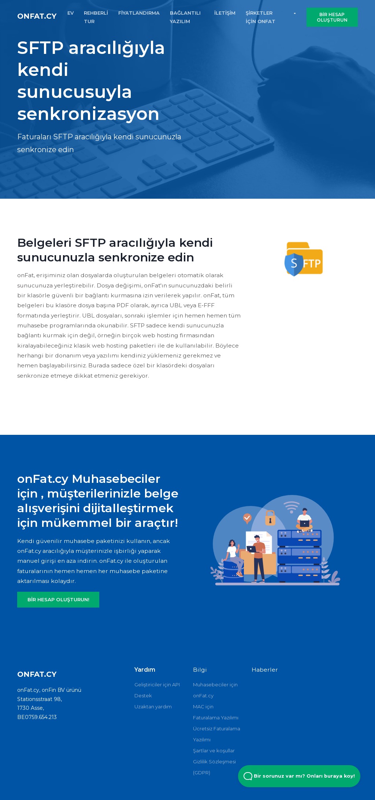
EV (70, 13)
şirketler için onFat (260, 17)
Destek (143, 695)
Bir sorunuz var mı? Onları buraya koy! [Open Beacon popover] (299, 776)
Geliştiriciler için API (157, 684)
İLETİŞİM (224, 13)
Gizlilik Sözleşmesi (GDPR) (214, 767)
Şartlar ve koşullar (214, 750)
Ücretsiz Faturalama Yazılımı (216, 734)
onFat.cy (36, 16)
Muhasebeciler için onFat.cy (215, 690)
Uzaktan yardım (153, 706)
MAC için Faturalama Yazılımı (215, 712)
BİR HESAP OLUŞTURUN (332, 17)
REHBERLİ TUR (96, 17)
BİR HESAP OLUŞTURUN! (58, 599)
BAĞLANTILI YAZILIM (185, 17)
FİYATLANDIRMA (139, 13)
